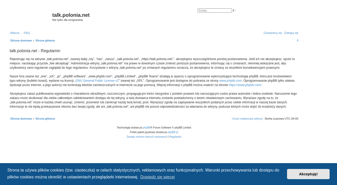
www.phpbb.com (230, 80)
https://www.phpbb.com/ (245, 85)
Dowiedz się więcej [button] (157, 177)
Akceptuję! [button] (308, 174)
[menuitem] (26, 33)
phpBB (147, 127)
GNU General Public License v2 (97, 80)
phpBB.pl (173, 132)
